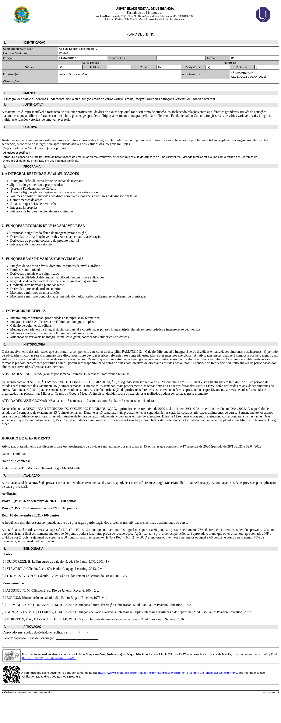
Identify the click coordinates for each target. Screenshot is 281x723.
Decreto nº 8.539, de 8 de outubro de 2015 (49, 658)
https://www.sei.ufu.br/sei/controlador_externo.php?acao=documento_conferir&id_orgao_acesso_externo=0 (167, 673)
